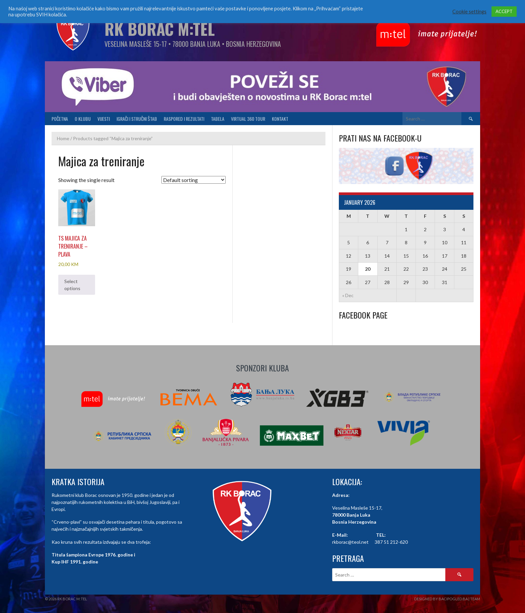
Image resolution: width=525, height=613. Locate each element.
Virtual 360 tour (248, 118)
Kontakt (280, 118)
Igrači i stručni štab (137, 118)
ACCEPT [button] (504, 11)
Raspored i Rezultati (184, 118)
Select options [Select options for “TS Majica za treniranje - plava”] (72, 284)
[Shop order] (193, 180)
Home (63, 138)
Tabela (217, 118)
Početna (60, 118)
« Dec (348, 295)
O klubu (83, 118)
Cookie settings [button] (469, 11)
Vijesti (103, 118)
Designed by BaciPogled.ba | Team (447, 599)
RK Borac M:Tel (159, 28)
